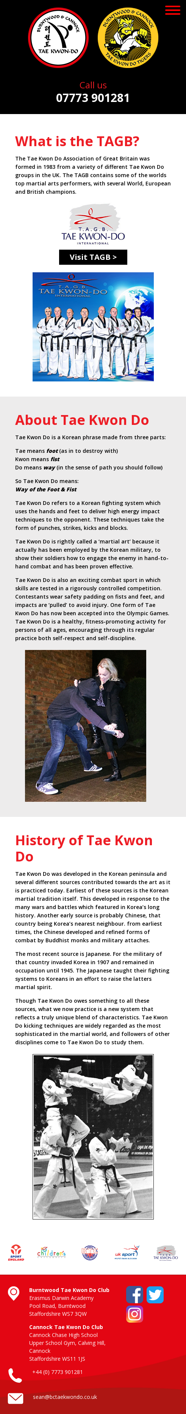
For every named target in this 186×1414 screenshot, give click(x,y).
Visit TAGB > (93, 257)
